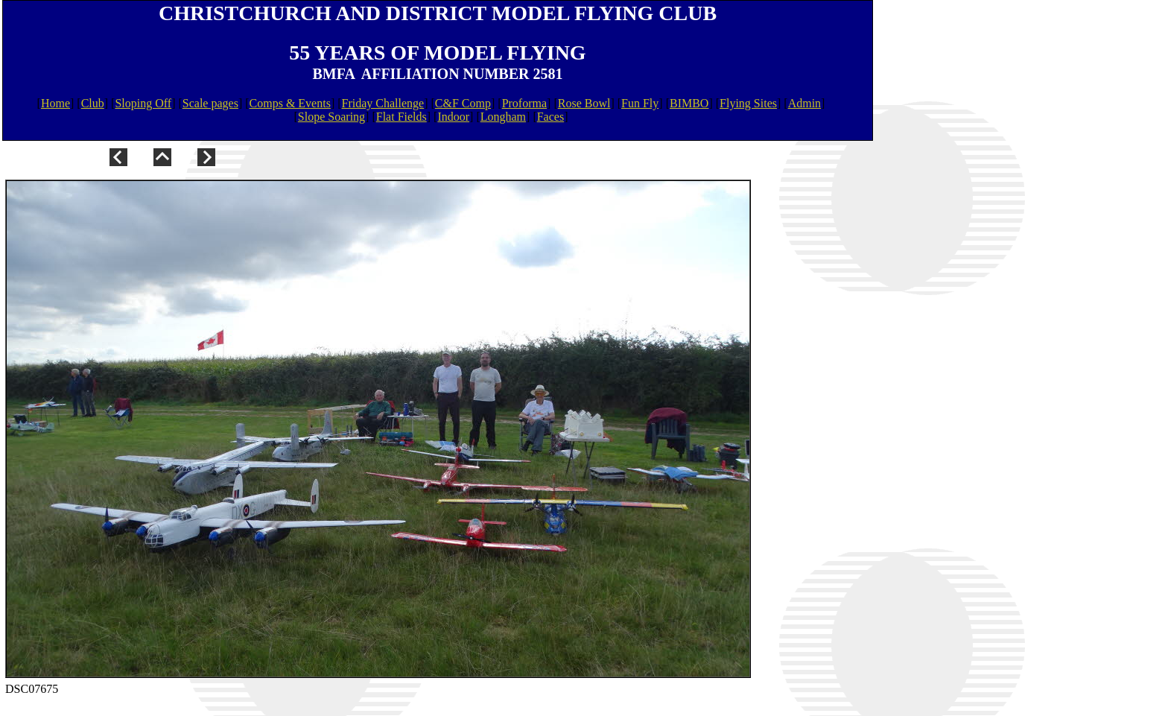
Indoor (453, 116)
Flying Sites (748, 103)
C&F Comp (463, 103)
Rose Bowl (584, 103)
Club (92, 103)
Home (55, 103)
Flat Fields (401, 116)
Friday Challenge (383, 103)
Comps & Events (290, 103)
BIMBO (689, 103)
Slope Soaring (331, 116)
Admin (804, 103)
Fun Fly (639, 103)
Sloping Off (143, 103)
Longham (503, 116)
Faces (550, 116)
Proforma (524, 103)
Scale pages (210, 103)
